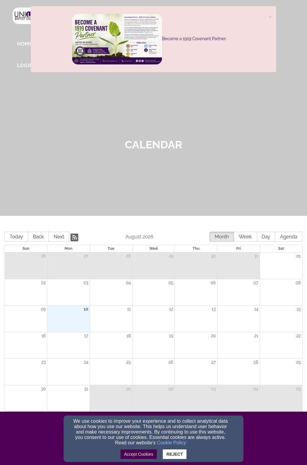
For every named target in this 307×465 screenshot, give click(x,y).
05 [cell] (170, 282)
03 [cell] (85, 282)
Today (16, 237)
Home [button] (24, 44)
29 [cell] (170, 256)
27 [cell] (86, 256)
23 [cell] (43, 362)
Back (38, 237)
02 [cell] (43, 282)
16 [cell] (43, 335)
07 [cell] (255, 282)
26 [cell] (43, 256)
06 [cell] (213, 282)
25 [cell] (128, 362)
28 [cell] (128, 256)
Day (266, 237)
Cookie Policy (171, 442)
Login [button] (25, 65)
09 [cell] (43, 309)
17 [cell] (86, 335)
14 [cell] (256, 309)
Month (222, 237)
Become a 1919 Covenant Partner (194, 38)
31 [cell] (256, 256)
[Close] (270, 16)
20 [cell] (213, 335)
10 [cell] (86, 309)
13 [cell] (214, 309)
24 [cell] (86, 362)
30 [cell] (213, 256)
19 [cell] (171, 335)
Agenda (288, 237)
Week (245, 237)
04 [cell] (128, 282)
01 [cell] (298, 256)
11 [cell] (129, 309)
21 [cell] (256, 335)
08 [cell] (298, 282)
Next (59, 237)
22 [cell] (298, 335)
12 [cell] (171, 309)
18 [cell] (129, 335)
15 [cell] (299, 309)
